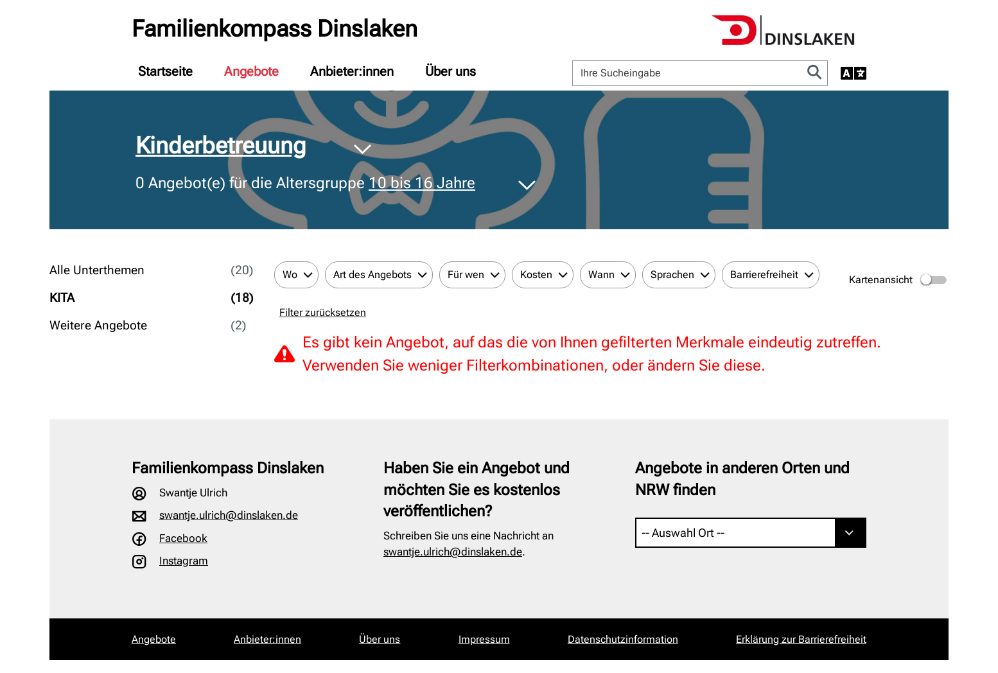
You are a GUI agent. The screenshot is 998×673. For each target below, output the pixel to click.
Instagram (183, 560)
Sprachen (672, 274)
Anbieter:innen (352, 71)
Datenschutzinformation (623, 639)
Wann (601, 274)
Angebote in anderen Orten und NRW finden (742, 479)
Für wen (466, 274)
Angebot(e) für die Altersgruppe (305, 184)
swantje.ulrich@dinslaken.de (228, 515)
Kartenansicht (899, 280)
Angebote (251, 71)
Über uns (450, 71)
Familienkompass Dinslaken (274, 28)
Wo (290, 274)
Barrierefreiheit (764, 274)
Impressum (484, 639)
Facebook (183, 538)
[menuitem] (165, 71)
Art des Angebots (372, 274)
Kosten (536, 274)
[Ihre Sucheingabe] (687, 73)
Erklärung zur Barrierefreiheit (801, 639)
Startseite (165, 71)
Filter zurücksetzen (322, 312)
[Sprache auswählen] (853, 73)
